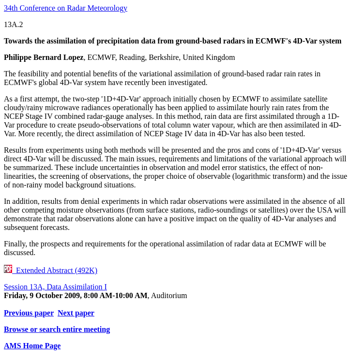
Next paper (76, 313)
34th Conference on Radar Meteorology (65, 8)
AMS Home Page (32, 346)
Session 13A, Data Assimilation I (55, 287)
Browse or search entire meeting (57, 329)
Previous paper (29, 313)
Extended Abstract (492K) (50, 270)
